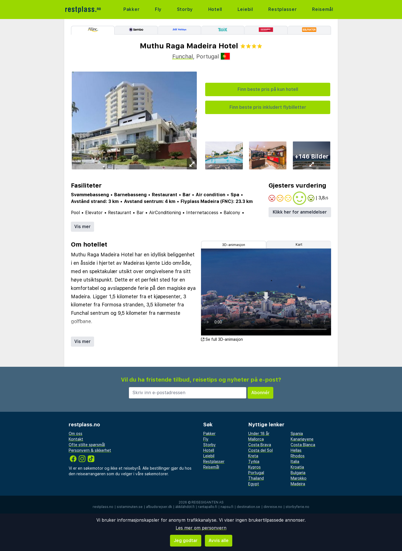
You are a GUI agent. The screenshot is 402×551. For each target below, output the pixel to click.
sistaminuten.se (130, 507)
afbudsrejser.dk (159, 507)
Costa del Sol (260, 450)
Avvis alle (219, 540)
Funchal (182, 56)
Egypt (253, 484)
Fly (158, 9)
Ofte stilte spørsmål (87, 445)
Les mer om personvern (201, 528)
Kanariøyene (302, 439)
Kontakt (76, 439)
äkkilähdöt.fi (185, 507)
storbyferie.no (297, 507)
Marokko (299, 478)
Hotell (215, 9)
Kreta (253, 456)
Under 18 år (258, 433)
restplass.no (103, 507)
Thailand (256, 478)
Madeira (298, 484)
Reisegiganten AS (208, 502)
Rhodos (298, 456)
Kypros (254, 467)
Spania (297, 433)
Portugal (256, 472)
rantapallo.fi (207, 507)
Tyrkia (253, 461)
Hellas (296, 450)
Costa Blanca (303, 445)
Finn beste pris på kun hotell (268, 89)
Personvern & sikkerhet (90, 450)
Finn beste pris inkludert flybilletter (267, 107)
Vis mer (82, 226)
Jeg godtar (186, 540)
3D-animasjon (233, 245)
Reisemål (322, 9)
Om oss (75, 433)
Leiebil (245, 9)
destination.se (248, 507)
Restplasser (282, 9)
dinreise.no (273, 507)
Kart (299, 245)
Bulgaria (298, 472)
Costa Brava (259, 445)
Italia (295, 461)
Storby (185, 9)
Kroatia (297, 467)
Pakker (131, 9)
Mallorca (256, 439)
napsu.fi (227, 507)
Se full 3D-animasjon (222, 339)
